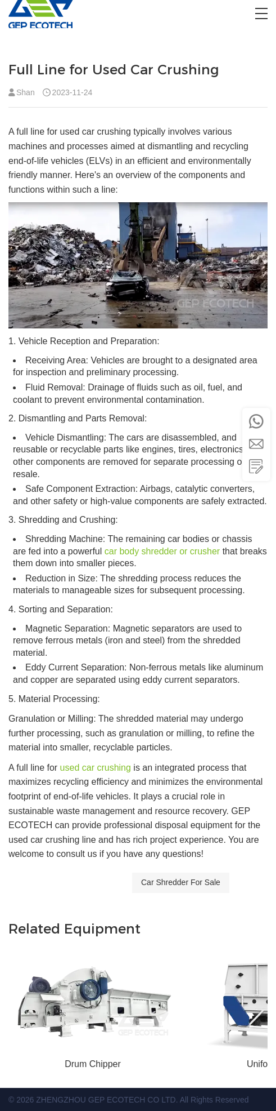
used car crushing (95, 767)
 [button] (256, 466)
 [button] (256, 444)
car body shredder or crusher (162, 551)
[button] (261, 13)
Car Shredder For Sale (180, 882)
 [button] (256, 421)
